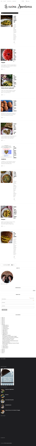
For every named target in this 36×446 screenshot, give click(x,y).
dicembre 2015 (5, 325)
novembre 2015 (5, 326)
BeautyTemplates (9, 443)
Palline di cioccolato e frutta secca (8, 338)
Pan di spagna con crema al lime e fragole (9, 336)
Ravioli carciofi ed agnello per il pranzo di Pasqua (10, 343)
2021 (2, 317)
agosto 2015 (5, 329)
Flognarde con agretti (14, 175)
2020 (2, 318)
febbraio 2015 (5, 346)
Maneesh (6, 394)
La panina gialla (5, 344)
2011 (2, 352)
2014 (2, 349)
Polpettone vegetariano (9, 389)
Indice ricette (9, 1)
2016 (2, 323)
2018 (2, 320)
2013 (2, 350)
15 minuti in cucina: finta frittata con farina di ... (10, 337)
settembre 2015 (5, 328)
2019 (2, 319)
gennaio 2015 (5, 347)
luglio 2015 (4, 330)
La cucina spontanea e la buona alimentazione (10, 340)
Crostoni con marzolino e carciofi (8, 339)
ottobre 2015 (5, 327)
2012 (2, 351)
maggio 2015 (5, 333)
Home (1, 1)
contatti (4, 1)
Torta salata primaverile (9, 399)
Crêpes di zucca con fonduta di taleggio (12, 410)
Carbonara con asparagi (14, 19)
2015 (2, 324)
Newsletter (14, 1)
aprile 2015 (4, 334)
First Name (3, 302)
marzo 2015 (4, 345)
